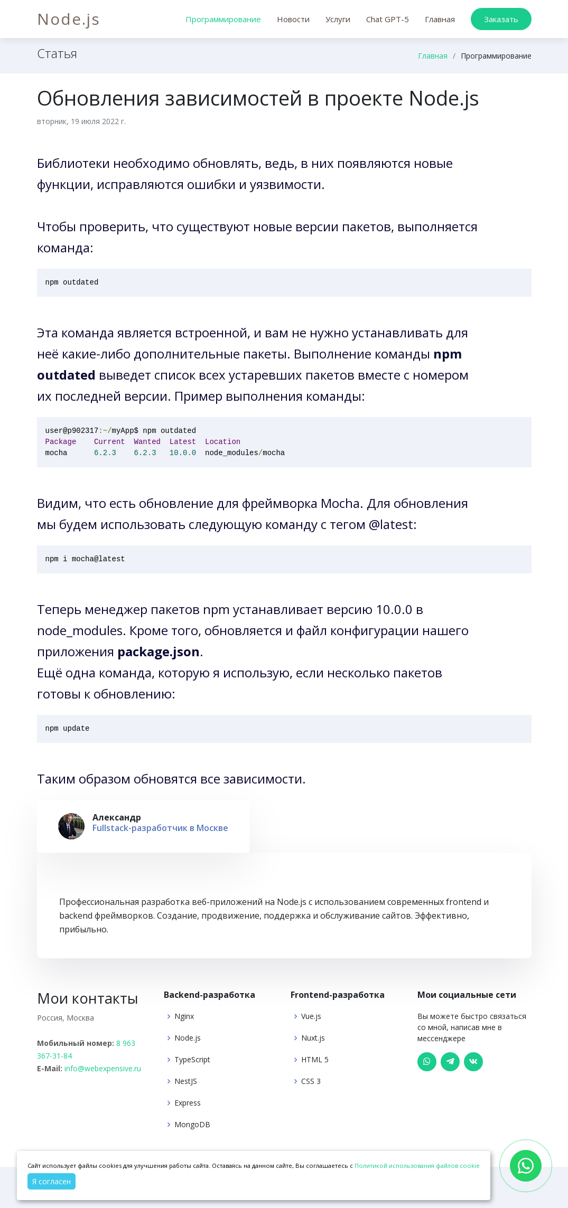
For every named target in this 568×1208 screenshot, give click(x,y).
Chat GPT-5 (387, 19)
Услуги (337, 19)
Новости (293, 19)
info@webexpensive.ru (102, 1068)
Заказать (501, 19)
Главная (440, 19)
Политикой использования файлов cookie (417, 1165)
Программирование (223, 19)
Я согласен (51, 1181)
